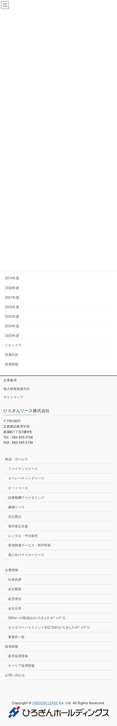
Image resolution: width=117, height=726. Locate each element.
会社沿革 (14, 608)
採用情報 (11, 364)
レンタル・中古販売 (23, 536)
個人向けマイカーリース (26, 555)
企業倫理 (10, 380)
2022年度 (12, 307)
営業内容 (11, 355)
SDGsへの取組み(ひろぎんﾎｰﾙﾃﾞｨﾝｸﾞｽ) (36, 618)
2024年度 (12, 326)
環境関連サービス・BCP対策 (29, 545)
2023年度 (12, 316)
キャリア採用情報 (21, 665)
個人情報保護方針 (16, 389)
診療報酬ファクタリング (26, 497)
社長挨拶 (14, 579)
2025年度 (12, 335)
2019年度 (12, 278)
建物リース (16, 507)
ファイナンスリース (23, 469)
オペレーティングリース (26, 478)
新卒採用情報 (18, 656)
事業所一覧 (16, 637)
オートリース (18, 488)
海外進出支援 (18, 526)
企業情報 (11, 570)
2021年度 (12, 297)
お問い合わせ (15, 675)
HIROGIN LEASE (45, 703)
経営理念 (14, 599)
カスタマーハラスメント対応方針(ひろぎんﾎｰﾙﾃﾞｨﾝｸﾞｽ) (49, 627)
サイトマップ (13, 397)
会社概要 (14, 589)
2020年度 (12, 288)
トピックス (13, 345)
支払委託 (14, 516)
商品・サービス (16, 459)
